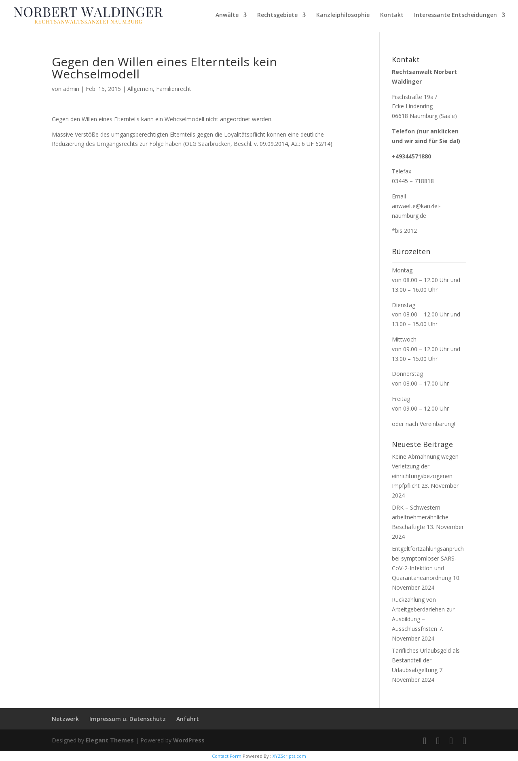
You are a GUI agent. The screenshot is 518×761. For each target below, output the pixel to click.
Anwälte (227, 15)
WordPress (189, 740)
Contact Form (226, 756)
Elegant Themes (110, 740)
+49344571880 (411, 156)
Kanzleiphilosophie (343, 15)
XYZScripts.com (289, 756)
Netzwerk (65, 719)
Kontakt (392, 15)
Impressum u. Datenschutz (127, 719)
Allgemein (140, 89)
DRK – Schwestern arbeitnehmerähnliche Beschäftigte (420, 517)
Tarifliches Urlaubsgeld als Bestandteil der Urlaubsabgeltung (426, 660)
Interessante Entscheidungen (455, 15)
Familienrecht (173, 89)
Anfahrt (187, 719)
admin (71, 89)
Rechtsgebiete (277, 15)
